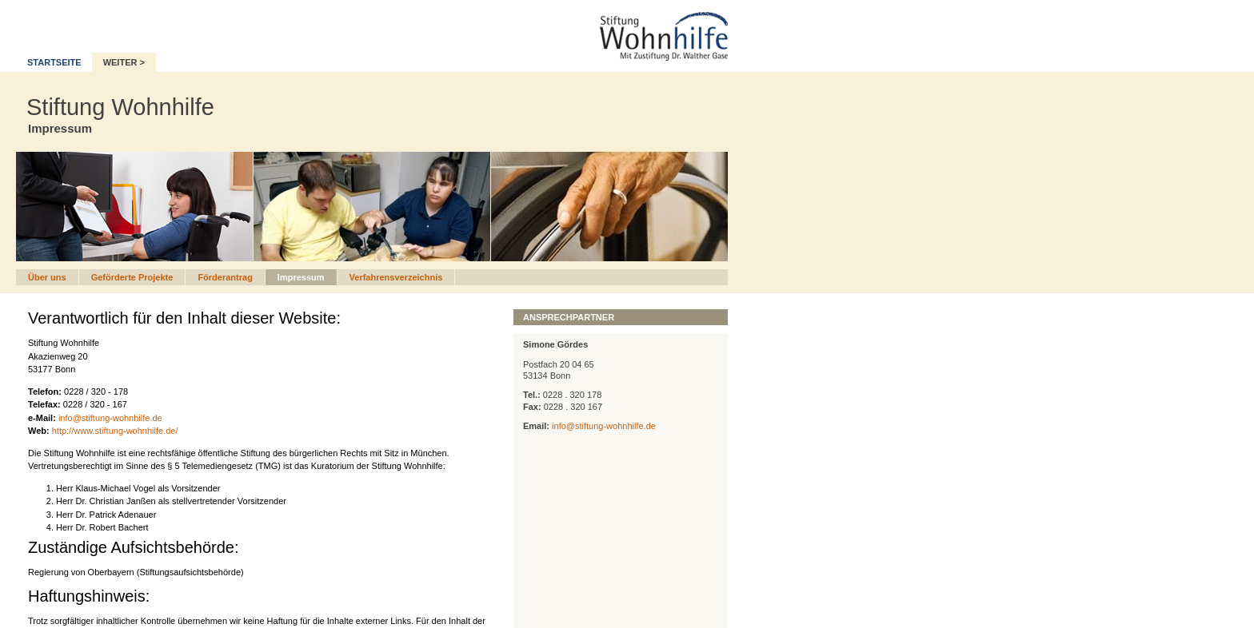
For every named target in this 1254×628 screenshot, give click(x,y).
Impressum (301, 277)
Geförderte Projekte (132, 277)
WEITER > (124, 62)
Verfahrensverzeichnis (396, 277)
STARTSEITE (54, 62)
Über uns (47, 277)
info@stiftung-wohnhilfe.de (110, 418)
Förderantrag (225, 277)
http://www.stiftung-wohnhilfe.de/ (115, 430)
